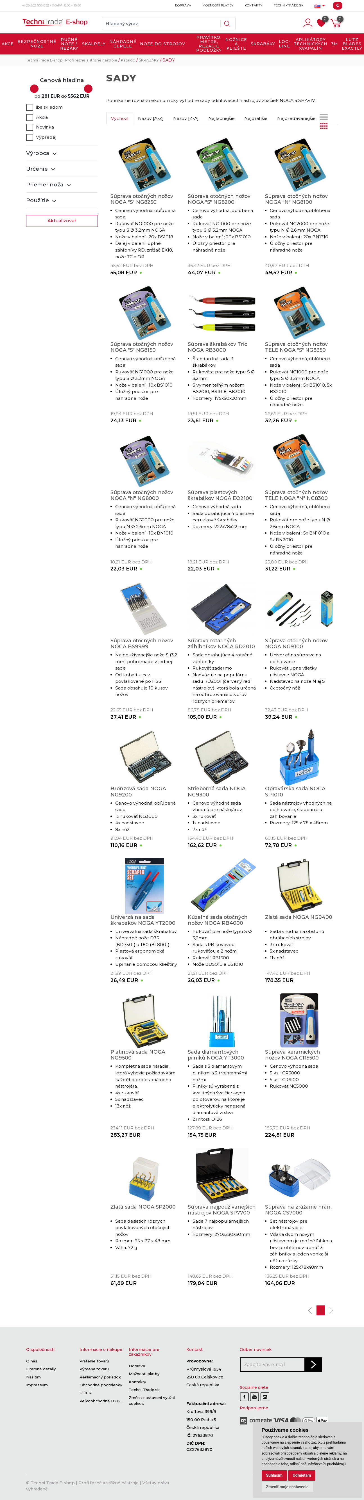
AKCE (8, 43)
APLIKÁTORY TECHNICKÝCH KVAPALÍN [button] (310, 44)
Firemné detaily (41, 1369)
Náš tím (33, 1377)
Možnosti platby (218, 5)
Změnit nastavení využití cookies (152, 1401)
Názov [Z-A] (186, 118)
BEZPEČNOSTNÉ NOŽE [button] (36, 44)
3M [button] (334, 43)
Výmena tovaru (94, 1369)
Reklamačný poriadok (100, 1377)
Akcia (37, 117)
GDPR (85, 1393)
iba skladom (44, 107)
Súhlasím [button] (274, 1475)
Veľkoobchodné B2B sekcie (107, 1401)
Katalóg (128, 60)
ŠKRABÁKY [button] (263, 43)
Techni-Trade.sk (289, 5)
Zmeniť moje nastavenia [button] (287, 1487)
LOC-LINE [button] (284, 44)
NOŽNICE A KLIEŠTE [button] (236, 44)
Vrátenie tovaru (94, 1361)
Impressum (37, 1385)
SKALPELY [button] (94, 43)
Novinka (40, 127)
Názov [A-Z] (151, 118)
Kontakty (254, 5)
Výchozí (119, 118)
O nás (31, 1361)
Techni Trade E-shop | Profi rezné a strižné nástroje (71, 60)
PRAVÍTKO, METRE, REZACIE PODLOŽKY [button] (209, 44)
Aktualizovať (62, 220)
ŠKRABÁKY (149, 60)
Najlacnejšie (221, 118)
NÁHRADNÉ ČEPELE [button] (123, 44)
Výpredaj (41, 137)
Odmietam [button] (302, 1475)
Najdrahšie (256, 118)
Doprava (183, 5)
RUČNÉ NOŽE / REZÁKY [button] (69, 44)
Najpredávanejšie (296, 118)
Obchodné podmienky (101, 1385)
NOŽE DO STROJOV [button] (162, 43)
